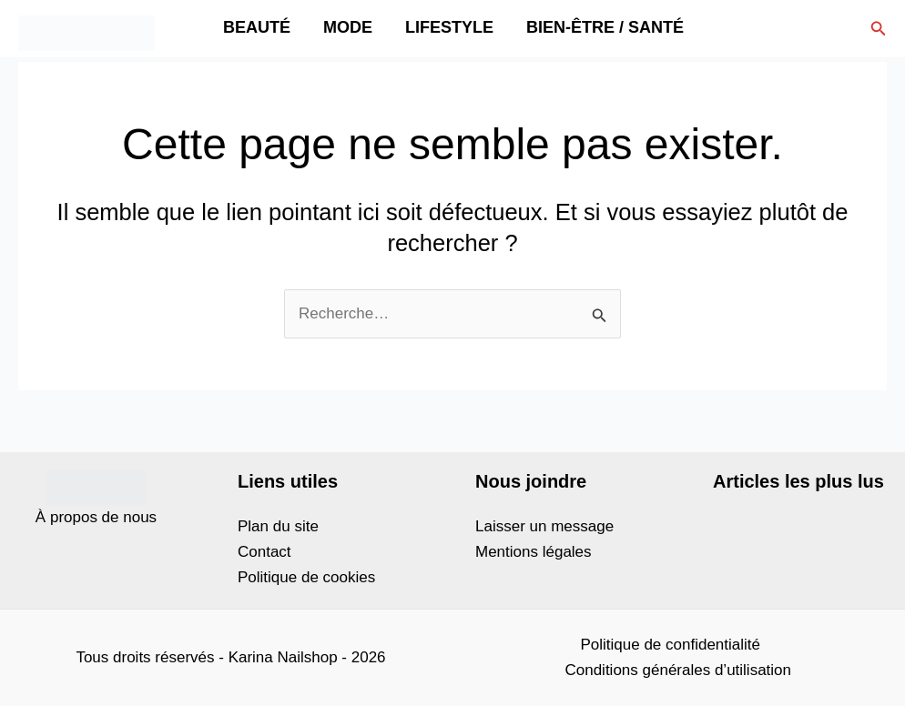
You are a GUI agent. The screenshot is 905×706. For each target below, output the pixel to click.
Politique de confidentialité (670, 644)
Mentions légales (533, 551)
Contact (264, 551)
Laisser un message (544, 526)
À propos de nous (96, 517)
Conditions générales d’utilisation (677, 670)
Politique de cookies (306, 577)
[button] (878, 29)
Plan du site (278, 526)
